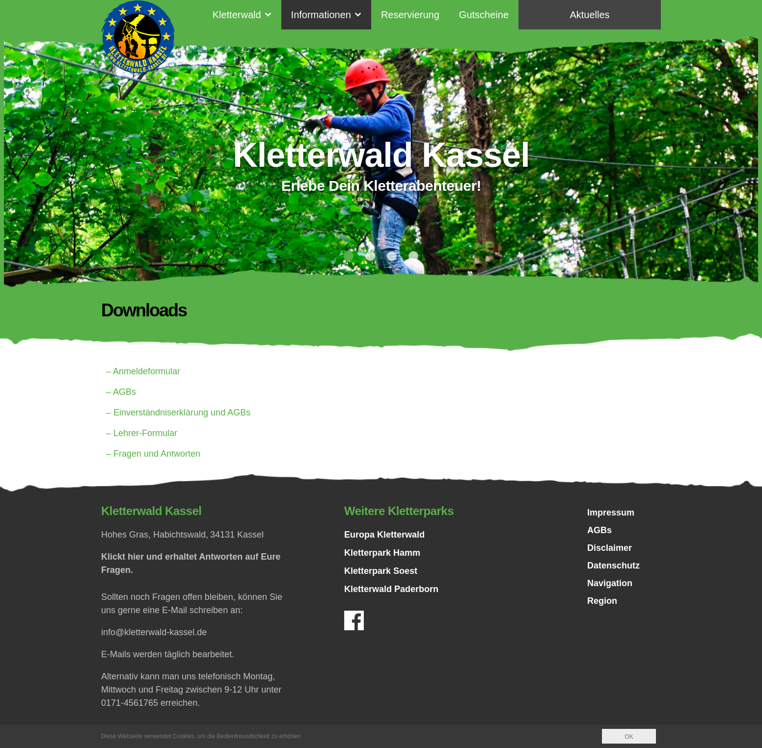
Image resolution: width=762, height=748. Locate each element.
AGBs (599, 530)
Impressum (610, 512)
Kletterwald (237, 14)
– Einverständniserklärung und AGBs (178, 412)
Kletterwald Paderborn (391, 589)
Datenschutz (613, 565)
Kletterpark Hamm (382, 553)
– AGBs (121, 392)
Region (602, 601)
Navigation (609, 583)
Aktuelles (589, 14)
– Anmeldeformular (143, 371)
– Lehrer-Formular (141, 433)
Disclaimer (609, 548)
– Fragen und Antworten (153, 454)
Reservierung (410, 14)
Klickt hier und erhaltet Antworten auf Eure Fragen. (190, 563)
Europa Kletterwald (384, 535)
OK (629, 736)
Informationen (321, 14)
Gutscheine (484, 14)
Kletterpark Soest (380, 571)
